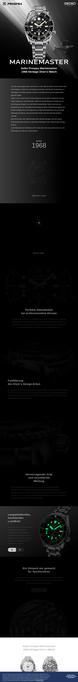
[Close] (76, 677)
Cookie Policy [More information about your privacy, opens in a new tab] (39, 680)
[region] (39, 677)
